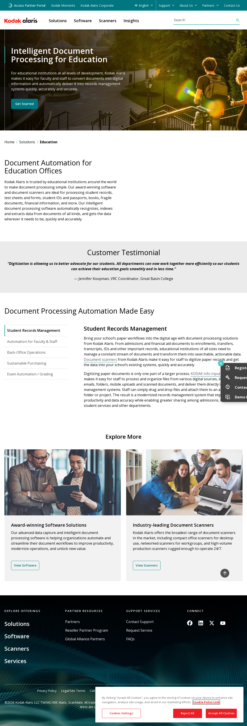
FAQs (130, 639)
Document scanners (100, 359)
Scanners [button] (107, 20)
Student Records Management (33, 330)
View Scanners (147, 565)
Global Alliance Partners (85, 639)
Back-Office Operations (26, 352)
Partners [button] (208, 5)
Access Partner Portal (26, 5)
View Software (25, 565)
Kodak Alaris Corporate (97, 5)
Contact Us (232, 5)
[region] (169, 704)
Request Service (139, 630)
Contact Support (140, 621)
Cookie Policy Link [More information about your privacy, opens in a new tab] (206, 702)
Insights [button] (131, 20)
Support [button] (164, 5)
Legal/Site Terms (73, 691)
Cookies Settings (121, 713)
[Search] (204, 20)
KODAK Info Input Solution (213, 373)
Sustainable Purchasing (26, 363)
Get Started (24, 104)
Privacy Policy (47, 691)
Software (16, 636)
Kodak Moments (63, 5)
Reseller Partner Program (86, 630)
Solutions (27, 142)
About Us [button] (186, 5)
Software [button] (83, 20)
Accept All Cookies (221, 713)
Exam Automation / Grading (30, 374)
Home (9, 142)
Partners (72, 621)
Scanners (16, 648)
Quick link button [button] (234, 363)
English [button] (144, 5)
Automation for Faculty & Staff (32, 341)
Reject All (187, 713)
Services (15, 660)
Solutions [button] (58, 20)
